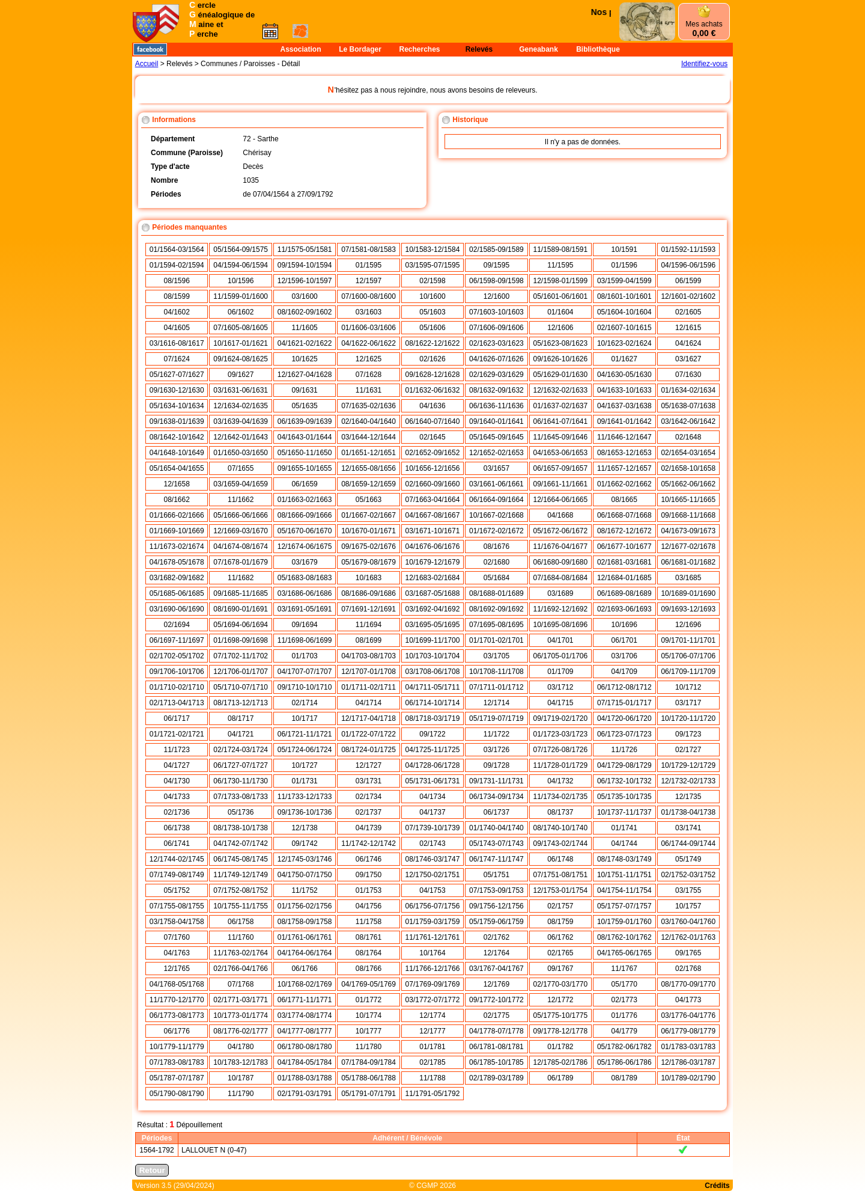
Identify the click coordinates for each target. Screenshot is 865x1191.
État (683, 1138)
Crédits (717, 1185)
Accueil (147, 64)
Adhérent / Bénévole (407, 1138)
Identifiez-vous (704, 64)
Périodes (157, 1138)
